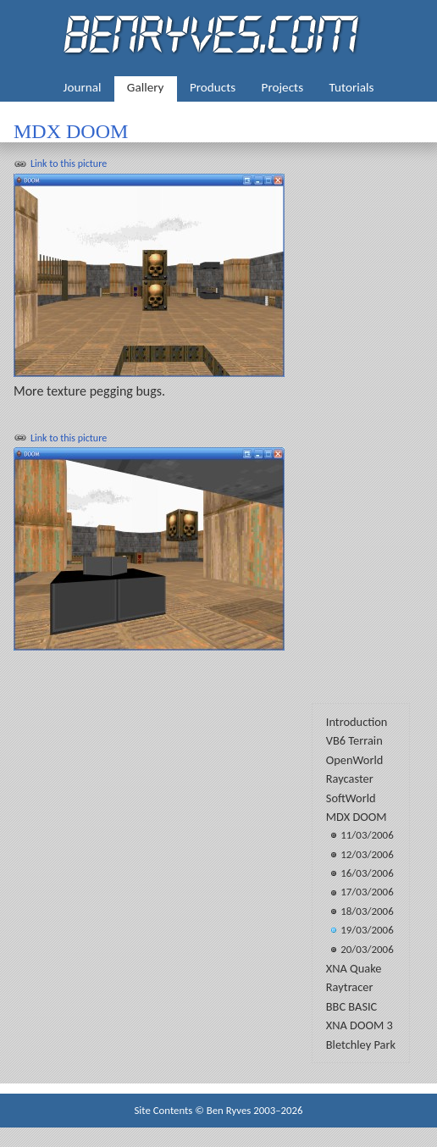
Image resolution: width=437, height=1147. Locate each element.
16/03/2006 (367, 873)
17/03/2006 (367, 891)
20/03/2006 (367, 949)
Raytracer (349, 987)
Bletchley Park (361, 1044)
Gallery (145, 87)
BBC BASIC (352, 1006)
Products (212, 87)
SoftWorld (351, 798)
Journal (83, 87)
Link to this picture (68, 163)
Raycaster (349, 778)
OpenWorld (354, 759)
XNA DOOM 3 (359, 1025)
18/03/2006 (367, 911)
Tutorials (351, 87)
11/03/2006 (367, 834)
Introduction (357, 721)
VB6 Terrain (354, 740)
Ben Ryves (229, 1110)
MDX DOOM (356, 816)
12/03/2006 (367, 854)
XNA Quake (354, 968)
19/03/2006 (367, 929)
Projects (283, 87)
